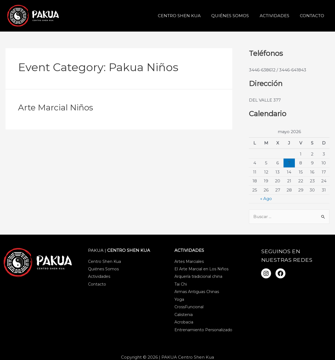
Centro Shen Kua (187, 15)
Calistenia (183, 315)
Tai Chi (180, 285)
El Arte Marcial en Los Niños (201, 269)
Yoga (179, 300)
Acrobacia (183, 323)
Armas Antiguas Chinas (196, 292)
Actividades (278, 15)
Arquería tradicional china (198, 277)
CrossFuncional (188, 307)
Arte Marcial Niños (55, 107)
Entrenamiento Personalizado (203, 331)
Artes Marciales (189, 261)
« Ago (266, 198)
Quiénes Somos (236, 15)
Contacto (313, 15)
